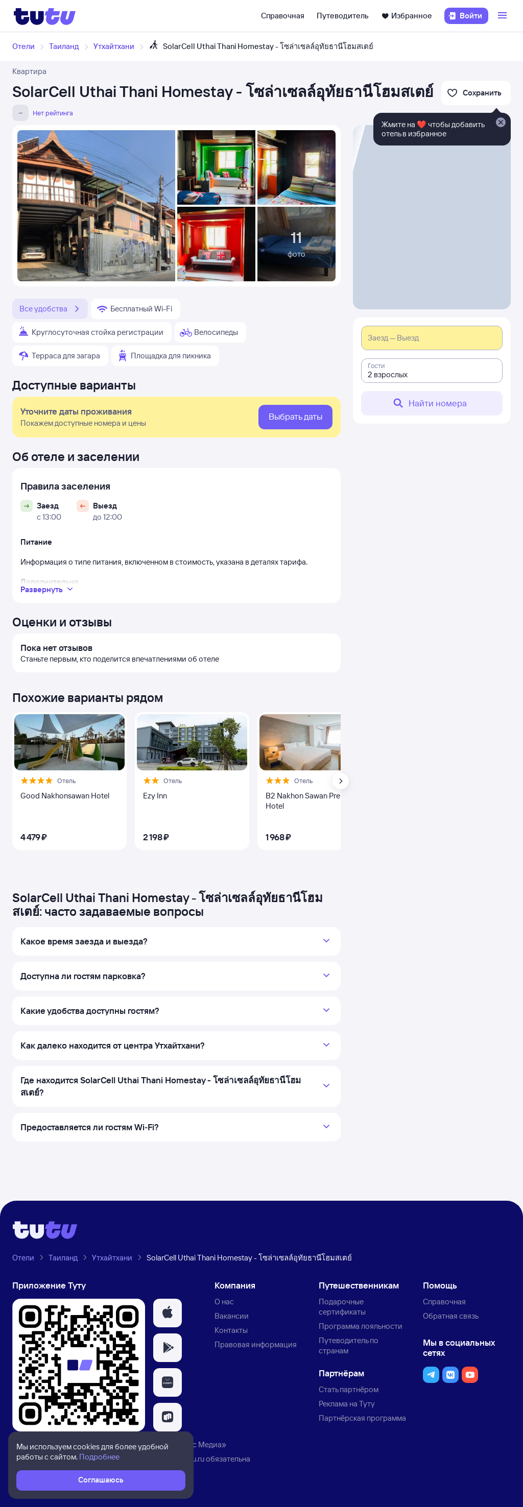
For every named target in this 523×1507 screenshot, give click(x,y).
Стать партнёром (348, 1389)
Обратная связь (451, 1316)
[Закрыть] (500, 123)
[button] (167, 1313)
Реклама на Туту (347, 1403)
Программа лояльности (360, 1326)
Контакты (231, 1330)
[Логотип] (44, 16)
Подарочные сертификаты (342, 1307)
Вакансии (232, 1316)
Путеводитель (343, 15)
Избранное (406, 15)
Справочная (282, 15)
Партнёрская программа (362, 1418)
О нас (224, 1301)
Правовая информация (256, 1344)
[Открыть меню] (503, 16)
